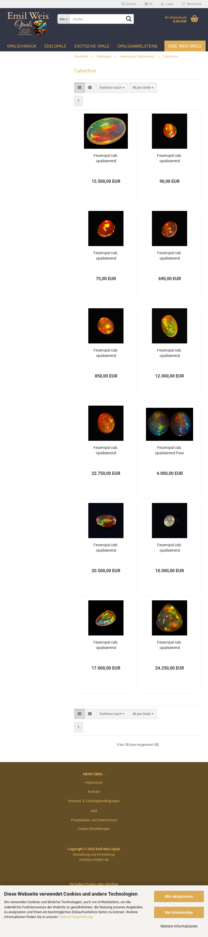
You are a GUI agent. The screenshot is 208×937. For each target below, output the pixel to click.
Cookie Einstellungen (94, 829)
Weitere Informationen (179, 926)
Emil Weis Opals (185, 46)
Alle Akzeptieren (179, 896)
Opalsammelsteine (138, 46)
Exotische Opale (91, 46)
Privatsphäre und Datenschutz (94, 820)
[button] (149, 4)
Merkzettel (192, 4)
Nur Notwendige (179, 912)
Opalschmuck (21, 46)
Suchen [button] (129, 4)
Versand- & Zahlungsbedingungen (94, 801)
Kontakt (94, 792)
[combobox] (112, 87)
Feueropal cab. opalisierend (105, 158)
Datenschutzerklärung (75, 917)
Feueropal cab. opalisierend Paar (169, 450)
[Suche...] (63, 19)
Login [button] (167, 4)
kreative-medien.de (94, 859)
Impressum (94, 782)
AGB (93, 811)
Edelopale (55, 46)
